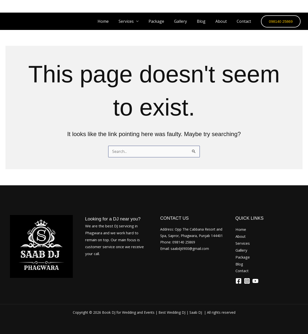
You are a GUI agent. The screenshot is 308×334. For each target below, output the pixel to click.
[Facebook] (272, 6)
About (224, 21)
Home (116, 21)
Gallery (187, 21)
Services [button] (137, 21)
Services (242, 243)
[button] (281, 21)
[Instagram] (285, 6)
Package (165, 21)
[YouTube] (299, 6)
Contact (245, 21)
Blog (206, 21)
